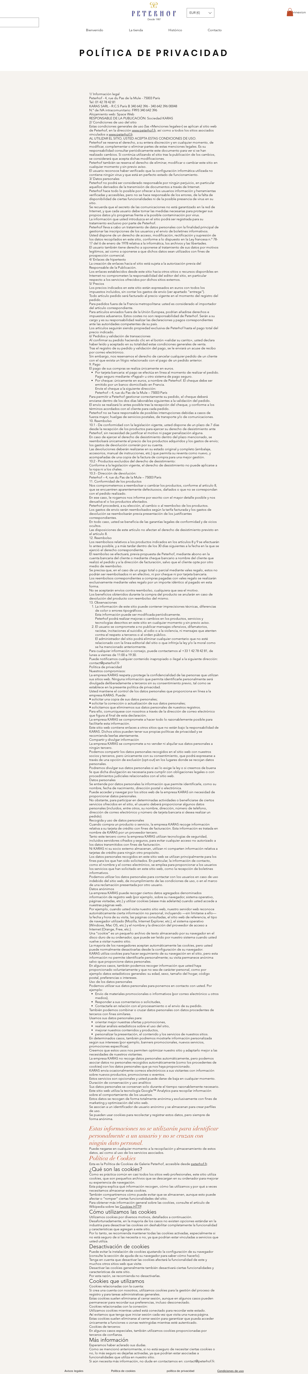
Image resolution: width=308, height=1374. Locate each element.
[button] (290, 12)
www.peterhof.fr (144, 130)
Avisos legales (73, 1371)
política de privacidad (180, 1371)
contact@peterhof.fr (104, 663)
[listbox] (200, 13)
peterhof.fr (199, 1164)
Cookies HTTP (130, 1207)
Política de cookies (123, 1371)
